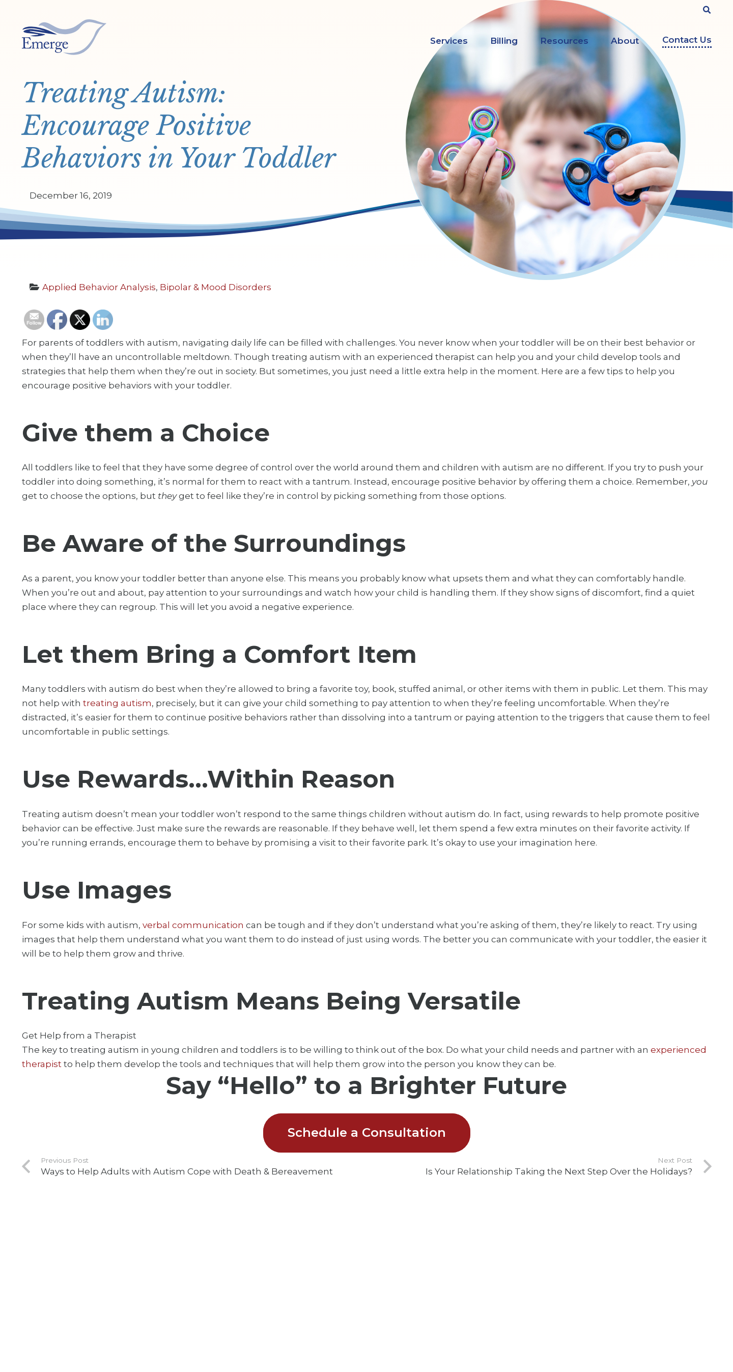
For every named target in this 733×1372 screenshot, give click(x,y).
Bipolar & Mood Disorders (215, 287)
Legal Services (405, 1291)
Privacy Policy (225, 1306)
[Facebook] (567, 1249)
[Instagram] (627, 1250)
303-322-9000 (74, 1298)
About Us (217, 1243)
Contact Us (687, 40)
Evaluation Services (414, 1275)
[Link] (64, 37)
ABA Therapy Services (418, 1243)
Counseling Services (415, 1259)
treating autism (117, 703)
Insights (215, 1291)
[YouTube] (597, 1249)
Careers (214, 1259)
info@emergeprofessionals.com (102, 1318)
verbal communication (192, 925)
